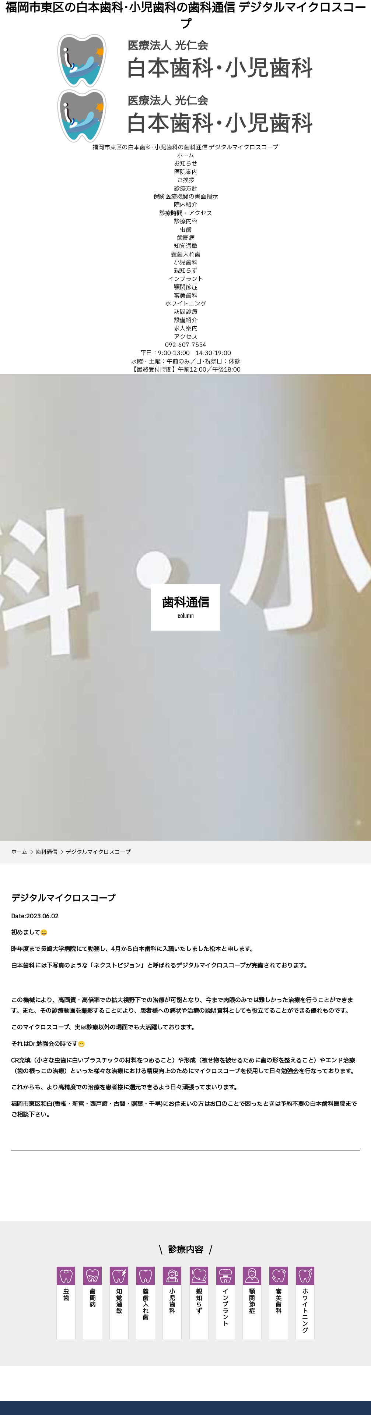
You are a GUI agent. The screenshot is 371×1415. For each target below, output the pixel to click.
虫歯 (186, 230)
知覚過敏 (185, 246)
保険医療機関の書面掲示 (185, 196)
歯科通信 (46, 852)
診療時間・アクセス (185, 213)
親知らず (185, 270)
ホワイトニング (185, 303)
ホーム (19, 852)
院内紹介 (185, 205)
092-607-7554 (185, 345)
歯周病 (186, 238)
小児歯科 (185, 262)
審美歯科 (185, 295)
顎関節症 (185, 287)
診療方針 (185, 188)
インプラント (185, 279)
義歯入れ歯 (185, 254)
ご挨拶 (186, 180)
